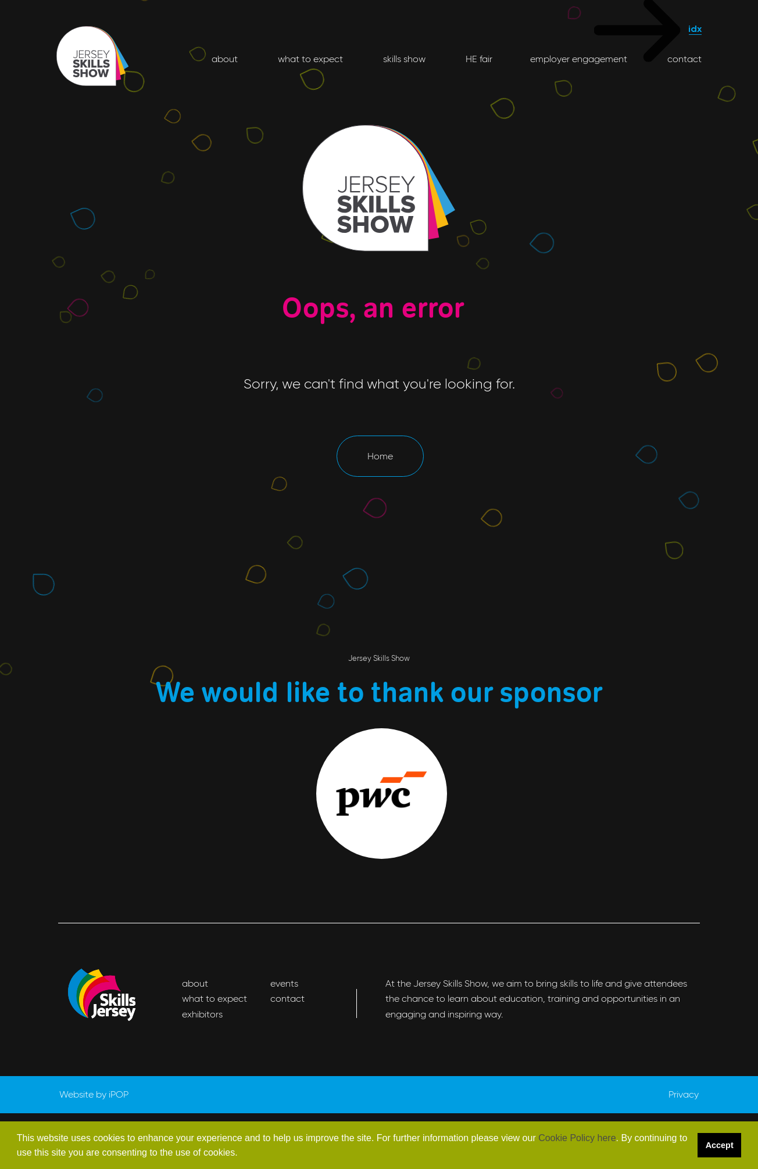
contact (683, 58)
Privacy (683, 1094)
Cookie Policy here (577, 1138)
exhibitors (202, 1014)
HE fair (477, 58)
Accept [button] (720, 1145)
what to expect (309, 58)
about (225, 58)
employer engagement (578, 58)
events (284, 983)
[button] (242, 1154)
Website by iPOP (93, 1094)
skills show (403, 58)
